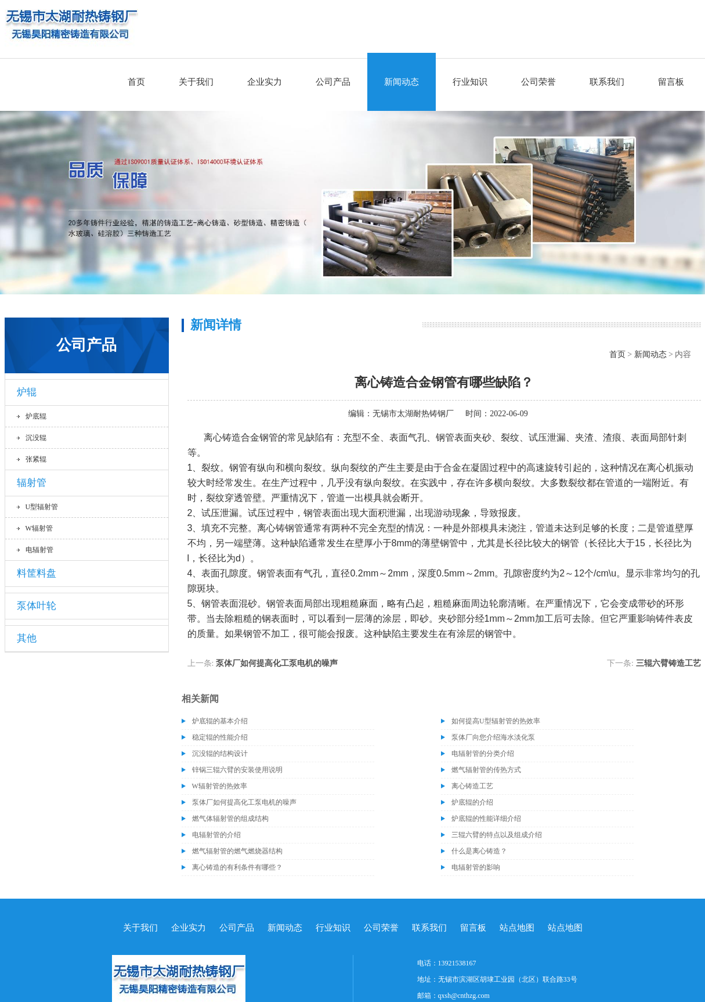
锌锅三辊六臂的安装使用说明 (237, 770)
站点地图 (517, 927)
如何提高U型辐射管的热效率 (495, 721)
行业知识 (470, 81)
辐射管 (31, 482)
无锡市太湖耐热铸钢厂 (413, 413)
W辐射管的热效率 (219, 786)
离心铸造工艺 (472, 786)
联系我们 (607, 81)
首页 (136, 81)
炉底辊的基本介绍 (220, 721)
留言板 (671, 81)
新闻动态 (401, 81)
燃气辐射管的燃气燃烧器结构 (237, 851)
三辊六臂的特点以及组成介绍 (496, 835)
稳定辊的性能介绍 (220, 737)
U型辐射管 (42, 507)
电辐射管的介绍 (216, 835)
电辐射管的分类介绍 (482, 753)
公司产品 (333, 81)
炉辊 (27, 392)
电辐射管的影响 (475, 867)
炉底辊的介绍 (472, 802)
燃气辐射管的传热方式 (486, 770)
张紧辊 (36, 459)
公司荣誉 (538, 81)
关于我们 (196, 81)
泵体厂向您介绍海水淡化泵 (493, 737)
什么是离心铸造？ (479, 851)
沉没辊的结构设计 (220, 753)
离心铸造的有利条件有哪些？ (237, 867)
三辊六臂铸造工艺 (668, 663)
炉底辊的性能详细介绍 (486, 818)
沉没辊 (36, 438)
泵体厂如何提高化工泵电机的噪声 (277, 663)
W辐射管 (39, 528)
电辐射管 (39, 550)
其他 (27, 638)
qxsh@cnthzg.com (464, 996)
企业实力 (264, 81)
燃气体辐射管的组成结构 (230, 818)
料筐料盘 (36, 573)
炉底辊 (36, 416)
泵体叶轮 (36, 605)
